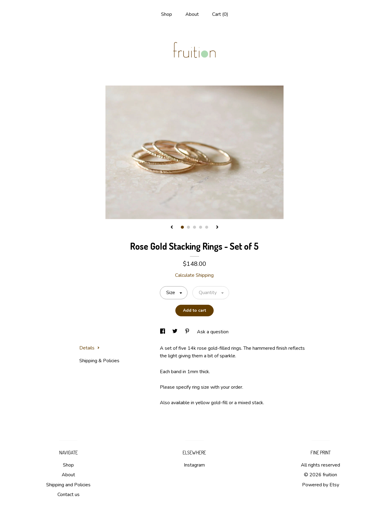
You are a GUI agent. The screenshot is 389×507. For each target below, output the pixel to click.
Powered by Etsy (320, 484)
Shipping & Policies (99, 360)
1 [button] (182, 227)
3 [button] (194, 227)
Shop (166, 14)
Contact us (68, 494)
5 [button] (206, 227)
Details (89, 348)
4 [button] (200, 227)
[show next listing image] (217, 227)
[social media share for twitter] (175, 331)
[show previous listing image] (171, 227)
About (192, 14)
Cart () (220, 14)
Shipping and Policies (68, 484)
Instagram (194, 465)
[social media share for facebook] (163, 331)
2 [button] (188, 227)
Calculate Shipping (194, 275)
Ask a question (213, 331)
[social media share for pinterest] (188, 331)
